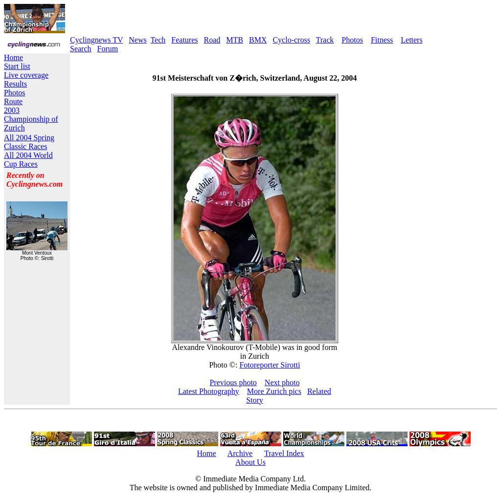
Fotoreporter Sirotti (269, 365)
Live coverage (26, 75)
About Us (250, 462)
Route (13, 101)
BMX (258, 40)
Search (80, 48)
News (137, 40)
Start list (17, 66)
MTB (234, 40)
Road (212, 40)
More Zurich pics (274, 391)
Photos (352, 40)
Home (13, 57)
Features (184, 40)
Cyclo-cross (291, 40)
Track (325, 40)
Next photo (282, 382)
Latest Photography (208, 391)
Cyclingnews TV (96, 40)
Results (15, 84)
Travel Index (284, 453)
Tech (157, 40)
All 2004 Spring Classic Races (29, 142)
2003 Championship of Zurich (31, 119)
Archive (240, 453)
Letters (411, 40)
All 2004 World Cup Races (28, 159)
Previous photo (232, 382)
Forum (107, 48)
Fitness (382, 40)
